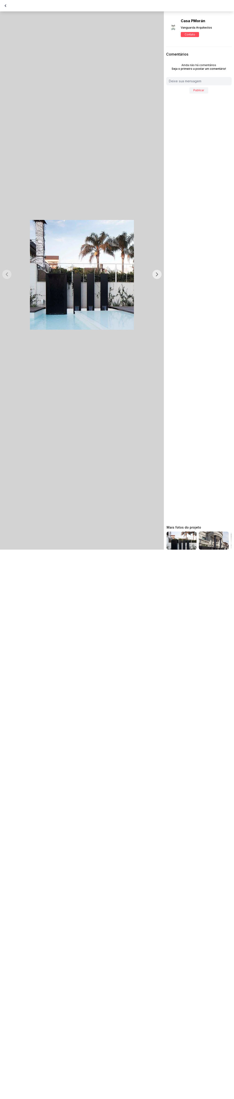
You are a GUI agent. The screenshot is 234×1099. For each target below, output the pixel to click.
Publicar (198, 90)
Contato (190, 34)
